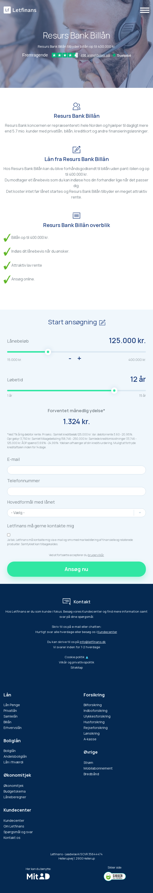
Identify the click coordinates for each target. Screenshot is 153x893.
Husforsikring (94, 722)
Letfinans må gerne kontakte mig (40, 526)
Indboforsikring (95, 710)
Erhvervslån (13, 727)
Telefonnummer (23, 480)
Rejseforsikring (96, 727)
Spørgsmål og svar (18, 832)
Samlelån (11, 716)
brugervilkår (96, 555)
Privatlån (10, 710)
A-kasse (90, 739)
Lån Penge (12, 705)
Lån (7, 695)
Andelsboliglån (15, 756)
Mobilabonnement (98, 768)
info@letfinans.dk (93, 642)
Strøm (88, 762)
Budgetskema (15, 791)
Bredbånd (91, 774)
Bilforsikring (93, 705)
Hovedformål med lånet (31, 502)
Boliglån (12, 740)
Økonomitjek (14, 785)
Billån (7, 722)
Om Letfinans (14, 826)
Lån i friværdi (13, 762)
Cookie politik (75, 657)
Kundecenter (107, 632)
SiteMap (77, 667)
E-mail (13, 459)
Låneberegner (15, 797)
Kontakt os (12, 837)
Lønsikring (92, 733)
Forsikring (94, 695)
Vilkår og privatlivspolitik (76, 662)
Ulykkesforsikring (97, 716)
